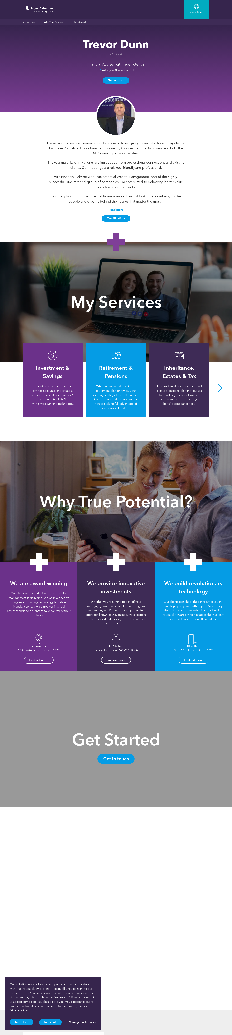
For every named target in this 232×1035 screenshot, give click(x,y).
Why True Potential (54, 22)
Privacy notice (19, 1010)
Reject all (50, 1022)
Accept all (21, 1022)
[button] (220, 388)
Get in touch (116, 80)
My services (29, 22)
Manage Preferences (82, 1022)
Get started (79, 22)
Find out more (38, 660)
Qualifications (116, 218)
